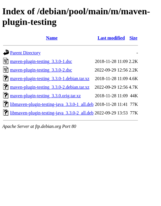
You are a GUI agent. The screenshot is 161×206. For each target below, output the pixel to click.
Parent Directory (25, 52)
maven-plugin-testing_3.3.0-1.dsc (41, 61)
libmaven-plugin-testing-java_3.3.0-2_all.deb (51, 112)
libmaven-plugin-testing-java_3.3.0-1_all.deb (51, 104)
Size (133, 37)
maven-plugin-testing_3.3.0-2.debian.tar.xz (49, 87)
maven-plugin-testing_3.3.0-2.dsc (41, 70)
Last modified (111, 37)
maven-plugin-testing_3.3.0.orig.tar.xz (45, 95)
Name (51, 37)
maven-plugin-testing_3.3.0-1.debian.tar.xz (49, 78)
